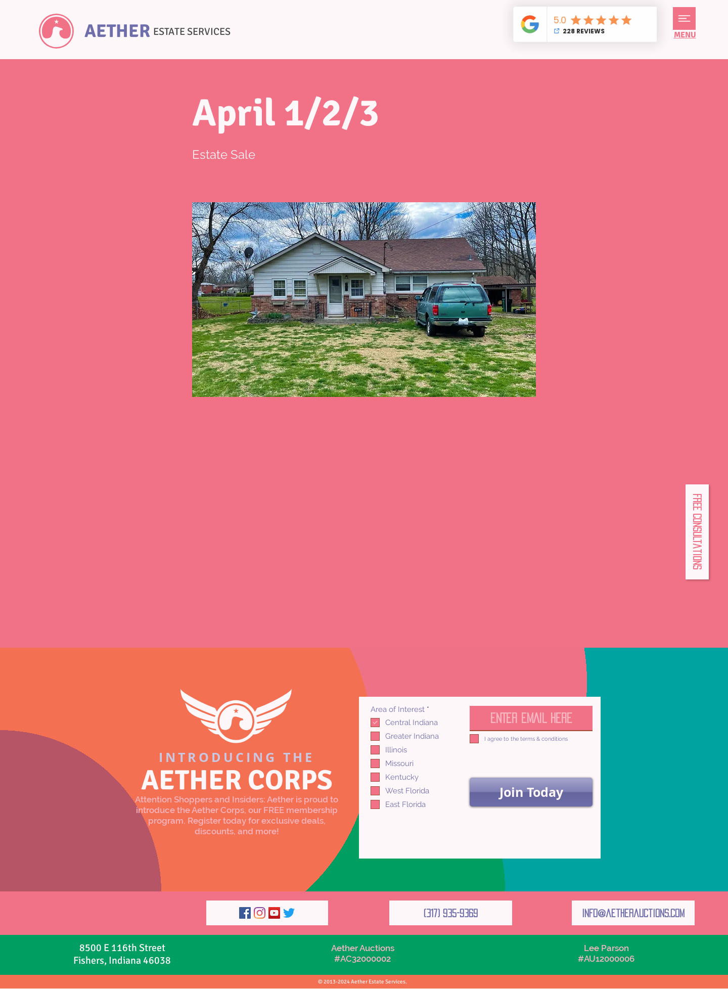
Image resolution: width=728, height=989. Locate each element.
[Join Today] (531, 792)
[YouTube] (274, 913)
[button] (684, 18)
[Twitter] (289, 913)
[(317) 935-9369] (450, 913)
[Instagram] (259, 913)
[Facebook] (245, 913)
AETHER (117, 31)
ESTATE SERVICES (192, 31)
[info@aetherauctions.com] (633, 913)
